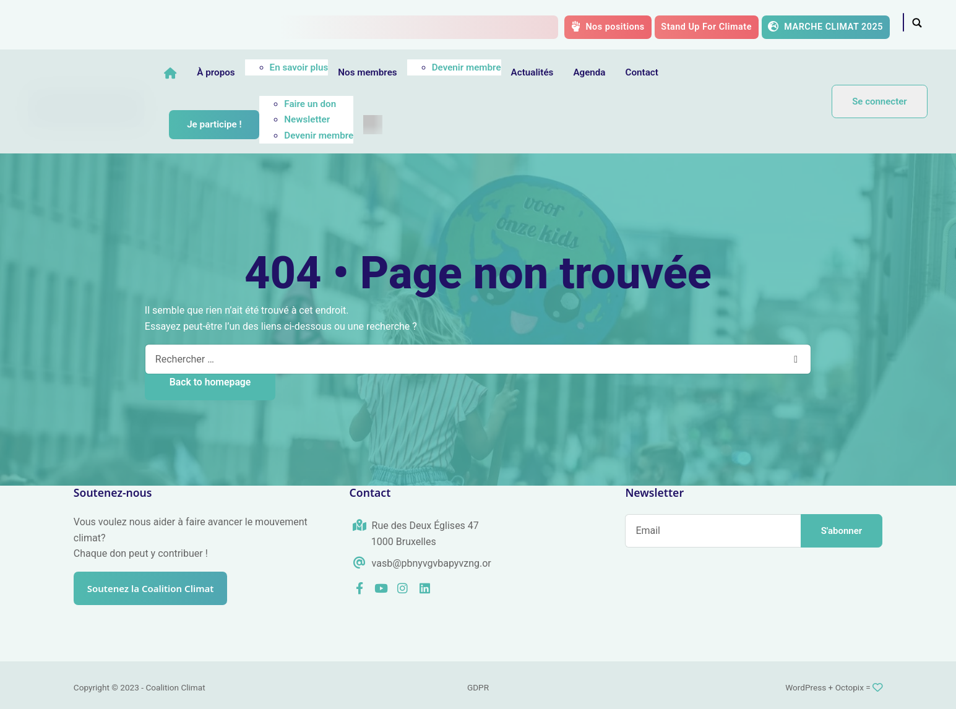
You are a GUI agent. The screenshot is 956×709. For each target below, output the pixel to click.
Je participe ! (253, 124)
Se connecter (879, 101)
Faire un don (349, 104)
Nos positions (608, 26)
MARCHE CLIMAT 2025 (825, 26)
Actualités (571, 72)
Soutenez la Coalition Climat (156, 588)
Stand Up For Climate (706, 27)
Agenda (628, 72)
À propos (254, 72)
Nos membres (406, 72)
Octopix (849, 687)
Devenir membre (505, 67)
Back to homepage (210, 382)
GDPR (478, 687)
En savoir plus (338, 67)
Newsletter (346, 119)
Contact (681, 72)
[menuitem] (411, 124)
